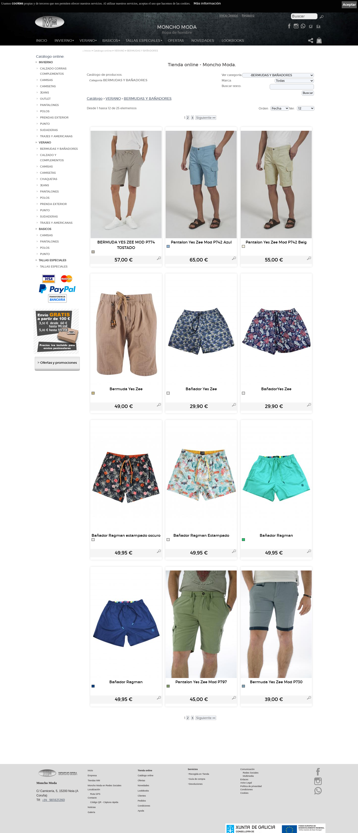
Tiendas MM (94, 781)
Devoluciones (196, 784)
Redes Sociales (251, 773)
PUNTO (45, 124)
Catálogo (95, 98)
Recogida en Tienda (199, 774)
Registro (248, 15)
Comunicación (247, 769)
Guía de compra (197, 779)
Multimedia (248, 776)
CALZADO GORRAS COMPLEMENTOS (53, 71)
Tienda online (145, 771)
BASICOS (110, 40)
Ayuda (141, 811)
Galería (91, 812)
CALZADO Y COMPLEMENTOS (52, 158)
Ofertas (141, 781)
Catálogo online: (50, 56)
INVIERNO (63, 40)
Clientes (142, 796)
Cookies (244, 793)
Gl (310, 26)
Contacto (92, 798)
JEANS (44, 92)
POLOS (45, 111)
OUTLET (45, 98)
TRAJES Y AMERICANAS (56, 136)
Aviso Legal (246, 783)
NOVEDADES (202, 40)
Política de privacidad (251, 786)
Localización (94, 789)
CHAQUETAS (48, 179)
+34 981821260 (53, 800)
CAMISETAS (48, 86)
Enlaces (244, 779)
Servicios (193, 769)
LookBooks (233, 40)
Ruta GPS (95, 794)
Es (318, 26)
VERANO (87, 40)
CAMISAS (46, 80)
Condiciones (144, 806)
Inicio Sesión (228, 15)
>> (205, 118)
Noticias (92, 807)
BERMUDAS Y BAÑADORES (59, 148)
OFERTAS (176, 40)
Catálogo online (103, 51)
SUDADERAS (49, 130)
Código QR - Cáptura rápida (104, 802)
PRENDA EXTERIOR (53, 204)
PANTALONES (49, 105)
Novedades (143, 785)
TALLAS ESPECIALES (143, 40)
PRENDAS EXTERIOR (54, 117)
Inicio (41, 40)
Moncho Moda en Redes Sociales (105, 785)
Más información (207, 3)
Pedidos (142, 801)
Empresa (92, 775)
